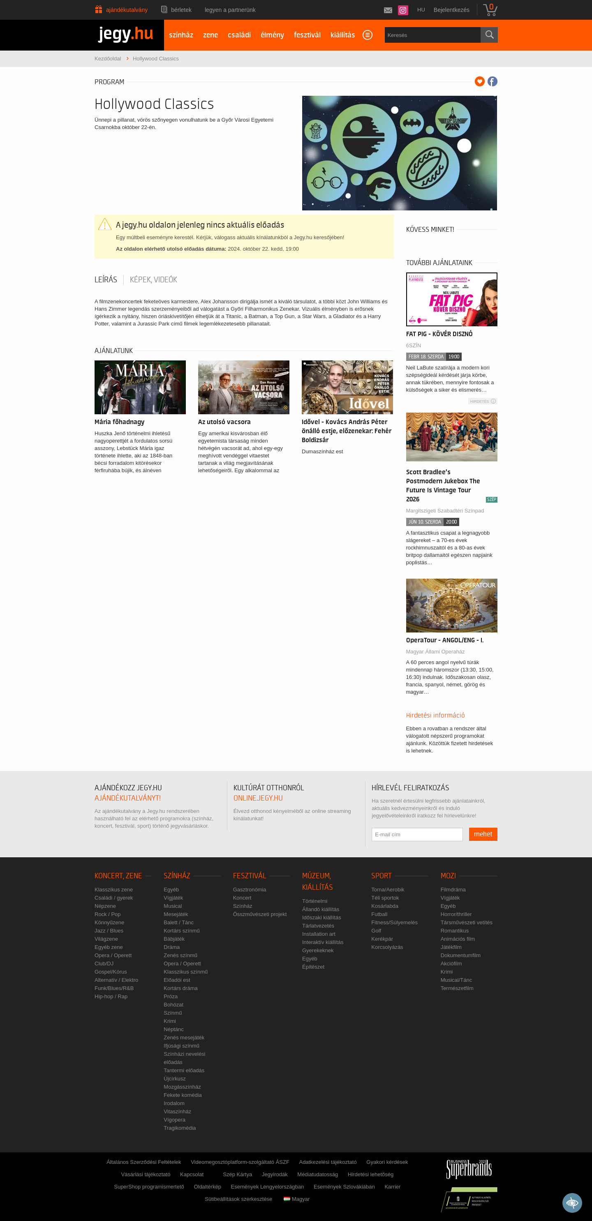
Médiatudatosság (317, 1174)
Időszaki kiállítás (321, 917)
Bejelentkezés (451, 10)
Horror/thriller (456, 914)
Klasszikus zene (114, 889)
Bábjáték (174, 939)
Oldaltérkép (207, 1187)
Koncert (242, 898)
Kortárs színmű (181, 931)
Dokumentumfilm (461, 955)
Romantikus (455, 931)
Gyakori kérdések (387, 1162)
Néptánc (173, 1029)
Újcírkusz (174, 1079)
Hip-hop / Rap (111, 996)
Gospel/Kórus (111, 972)
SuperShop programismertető (149, 1187)
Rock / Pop (108, 914)
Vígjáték (173, 898)
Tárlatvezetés (318, 926)
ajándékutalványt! (128, 798)
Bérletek (181, 10)
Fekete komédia (183, 1095)
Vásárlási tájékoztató (145, 1174)
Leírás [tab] (106, 279)
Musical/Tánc (456, 980)
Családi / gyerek (114, 898)
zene (210, 35)
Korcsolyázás (387, 947)
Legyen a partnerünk (230, 10)
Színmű (173, 1013)
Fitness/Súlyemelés (394, 922)
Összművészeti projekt (260, 914)
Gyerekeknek (318, 950)
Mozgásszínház (182, 1087)
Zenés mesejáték (184, 1037)
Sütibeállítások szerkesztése (238, 1199)
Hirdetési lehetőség (370, 1174)
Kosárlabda (384, 906)
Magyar (297, 1199)
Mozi (448, 876)
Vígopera (174, 1120)
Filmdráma (453, 889)
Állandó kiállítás (320, 909)
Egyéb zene (109, 947)
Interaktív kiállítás (322, 942)
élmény (272, 35)
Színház (177, 876)
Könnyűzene (109, 922)
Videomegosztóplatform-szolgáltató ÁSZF (240, 1162)
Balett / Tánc (179, 922)
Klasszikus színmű (186, 972)
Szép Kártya (237, 1174)
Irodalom (174, 1103)
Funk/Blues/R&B (114, 988)
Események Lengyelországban (267, 1187)
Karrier (392, 1187)
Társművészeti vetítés (467, 922)
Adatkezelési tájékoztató (327, 1162)
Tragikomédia (180, 1128)
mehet (483, 834)
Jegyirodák (275, 1174)
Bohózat (173, 1005)
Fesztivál (249, 876)
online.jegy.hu (258, 798)
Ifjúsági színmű (181, 1046)
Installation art (318, 934)
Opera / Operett (113, 955)
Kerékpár (382, 939)
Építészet (313, 967)
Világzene (106, 939)
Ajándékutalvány (127, 10)
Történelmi (314, 901)
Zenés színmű (180, 955)
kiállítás (343, 35)
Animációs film (458, 939)
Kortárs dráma (180, 988)
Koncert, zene (118, 876)
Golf (376, 931)
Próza (171, 996)
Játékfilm (451, 947)
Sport (381, 876)
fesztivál (307, 35)
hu (421, 10)
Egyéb (171, 889)
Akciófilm (451, 963)
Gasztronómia (249, 889)
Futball (379, 914)
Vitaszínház (177, 1111)
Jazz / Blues (109, 931)
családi (239, 35)
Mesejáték (176, 914)
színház (181, 35)
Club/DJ (104, 963)
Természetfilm (457, 988)
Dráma (172, 947)
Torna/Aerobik (387, 889)
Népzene (105, 906)
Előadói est (177, 980)
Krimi (170, 1021)
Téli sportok (385, 898)
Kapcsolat (192, 1174)
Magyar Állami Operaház (435, 652)
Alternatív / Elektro (116, 980)
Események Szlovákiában (344, 1187)
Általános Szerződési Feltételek (143, 1162)
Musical (173, 906)
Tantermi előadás (184, 1070)
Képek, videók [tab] (153, 279)
